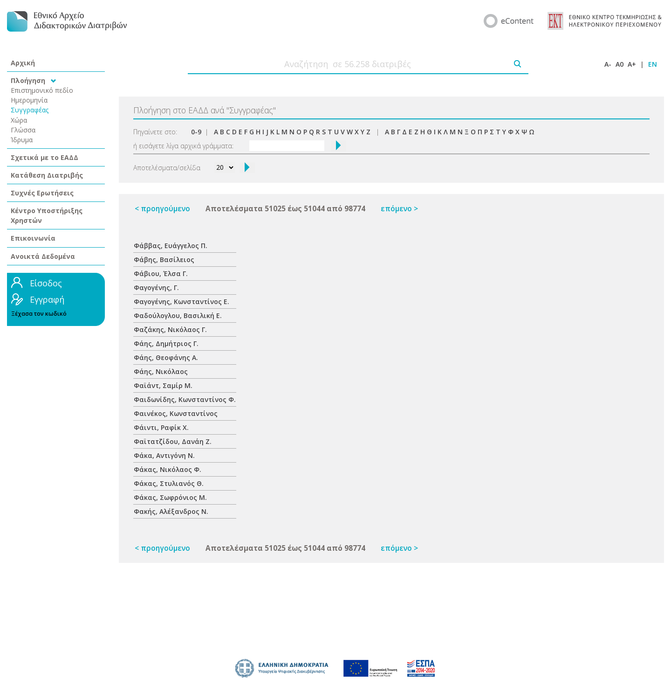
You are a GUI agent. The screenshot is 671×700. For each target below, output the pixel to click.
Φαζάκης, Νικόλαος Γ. (170, 329)
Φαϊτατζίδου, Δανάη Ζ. (173, 441)
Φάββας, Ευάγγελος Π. (170, 245)
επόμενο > (399, 209)
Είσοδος (46, 283)
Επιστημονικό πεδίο (42, 90)
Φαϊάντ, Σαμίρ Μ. (163, 385)
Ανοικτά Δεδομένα (43, 256)
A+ (632, 64)
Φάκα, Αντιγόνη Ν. (164, 455)
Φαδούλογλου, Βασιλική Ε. (178, 315)
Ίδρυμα (22, 139)
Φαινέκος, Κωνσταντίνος (176, 413)
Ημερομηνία (29, 100)
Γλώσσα (23, 129)
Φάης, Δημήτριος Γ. (166, 343)
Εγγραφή (47, 299)
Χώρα (19, 120)
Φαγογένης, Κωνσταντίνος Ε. (181, 301)
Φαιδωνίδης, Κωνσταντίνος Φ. (185, 399)
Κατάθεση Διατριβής (47, 175)
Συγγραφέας (30, 109)
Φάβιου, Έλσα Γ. (161, 273)
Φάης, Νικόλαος (161, 371)
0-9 (196, 131)
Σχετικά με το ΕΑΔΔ (44, 157)
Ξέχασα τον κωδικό (39, 314)
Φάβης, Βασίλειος (164, 259)
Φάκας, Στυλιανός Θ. (169, 483)
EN (652, 64)
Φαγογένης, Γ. (156, 287)
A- (607, 64)
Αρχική (23, 62)
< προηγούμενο (162, 209)
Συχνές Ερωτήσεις (42, 192)
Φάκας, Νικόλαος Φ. (167, 469)
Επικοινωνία (33, 238)
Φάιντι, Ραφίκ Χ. (161, 427)
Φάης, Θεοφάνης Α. (166, 357)
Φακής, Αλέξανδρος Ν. (171, 511)
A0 (619, 64)
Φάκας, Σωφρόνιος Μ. (170, 497)
